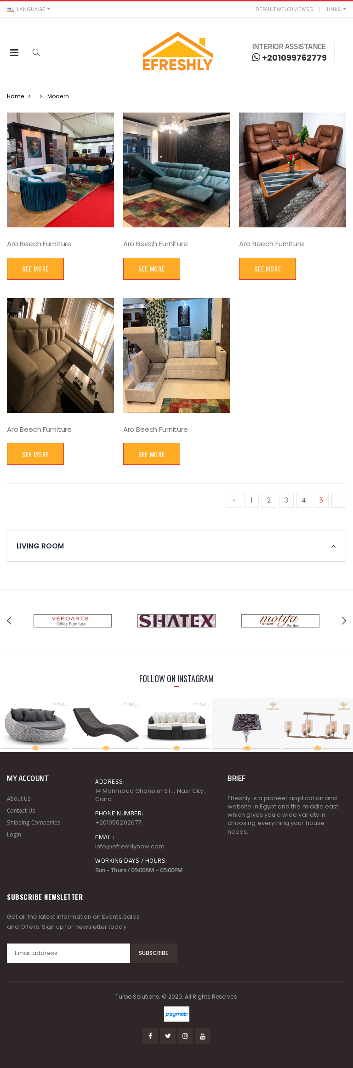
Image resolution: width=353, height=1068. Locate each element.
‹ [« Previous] (234, 500)
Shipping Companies (33, 822)
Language (26, 9)
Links (334, 9)
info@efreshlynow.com (130, 846)
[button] (36, 53)
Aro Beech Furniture (39, 244)
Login (14, 834)
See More (35, 268)
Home (15, 96)
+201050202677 (118, 822)
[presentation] (9, 620)
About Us (19, 798)
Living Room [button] (40, 546)
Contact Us (21, 810)
